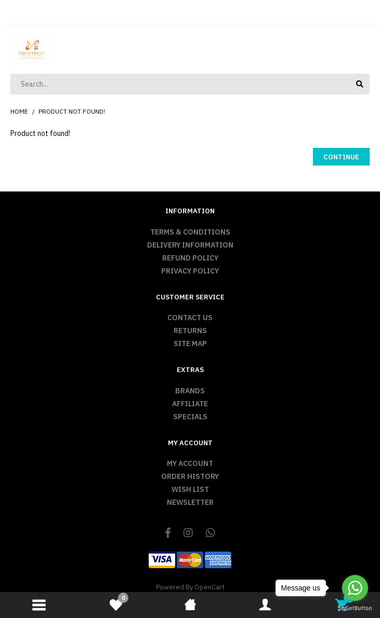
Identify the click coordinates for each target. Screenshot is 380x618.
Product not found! (71, 111)
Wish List (190, 489)
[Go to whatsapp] (355, 588)
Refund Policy (190, 258)
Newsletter (190, 502)
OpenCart (209, 587)
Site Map (190, 343)
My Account (190, 463)
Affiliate (190, 403)
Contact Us (190, 317)
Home (19, 111)
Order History (190, 476)
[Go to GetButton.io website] (355, 608)
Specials (190, 416)
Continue (341, 157)
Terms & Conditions (190, 232)
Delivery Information (190, 245)
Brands (190, 390)
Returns (190, 330)
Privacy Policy (190, 271)
